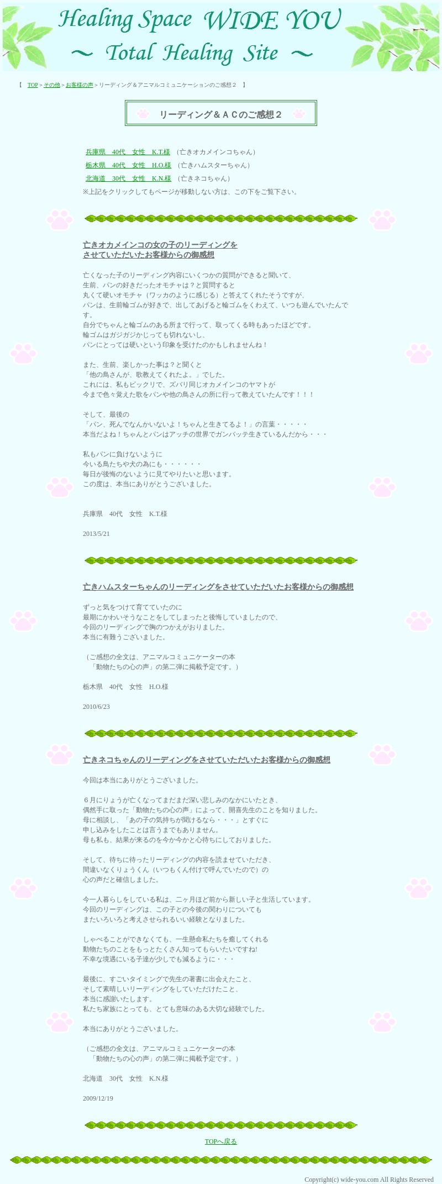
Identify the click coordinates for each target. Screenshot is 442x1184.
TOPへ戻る (221, 1141)
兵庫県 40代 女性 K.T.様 (128, 152)
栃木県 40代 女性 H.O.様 (128, 165)
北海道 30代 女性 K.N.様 (128, 178)
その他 (52, 85)
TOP (33, 85)
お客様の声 (79, 85)
